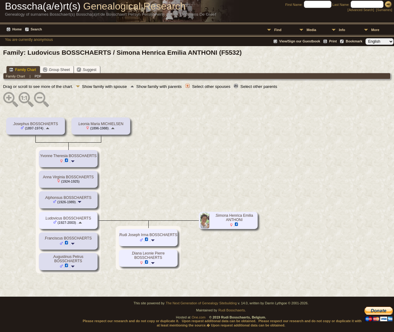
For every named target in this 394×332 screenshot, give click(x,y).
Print (333, 41)
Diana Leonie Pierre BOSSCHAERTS (148, 255)
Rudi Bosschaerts (232, 310)
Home (17, 29)
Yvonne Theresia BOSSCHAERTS (68, 156)
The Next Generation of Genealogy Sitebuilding (201, 303)
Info (342, 30)
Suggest (86, 69)
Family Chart (22, 69)
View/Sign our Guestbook (299, 41)
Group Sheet (56, 69)
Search (36, 29)
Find (277, 30)
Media (311, 30)
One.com (199, 317)
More (375, 30)
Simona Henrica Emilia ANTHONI (234, 217)
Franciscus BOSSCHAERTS (68, 238)
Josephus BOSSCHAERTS (35, 124)
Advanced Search (361, 10)
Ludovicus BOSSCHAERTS (68, 218)
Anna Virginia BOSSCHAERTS (68, 177)
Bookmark (354, 41)
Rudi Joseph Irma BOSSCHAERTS (148, 235)
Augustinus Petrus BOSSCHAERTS (68, 259)
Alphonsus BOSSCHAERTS (68, 198)
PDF (37, 76)
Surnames (384, 10)
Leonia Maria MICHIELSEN (100, 124)
